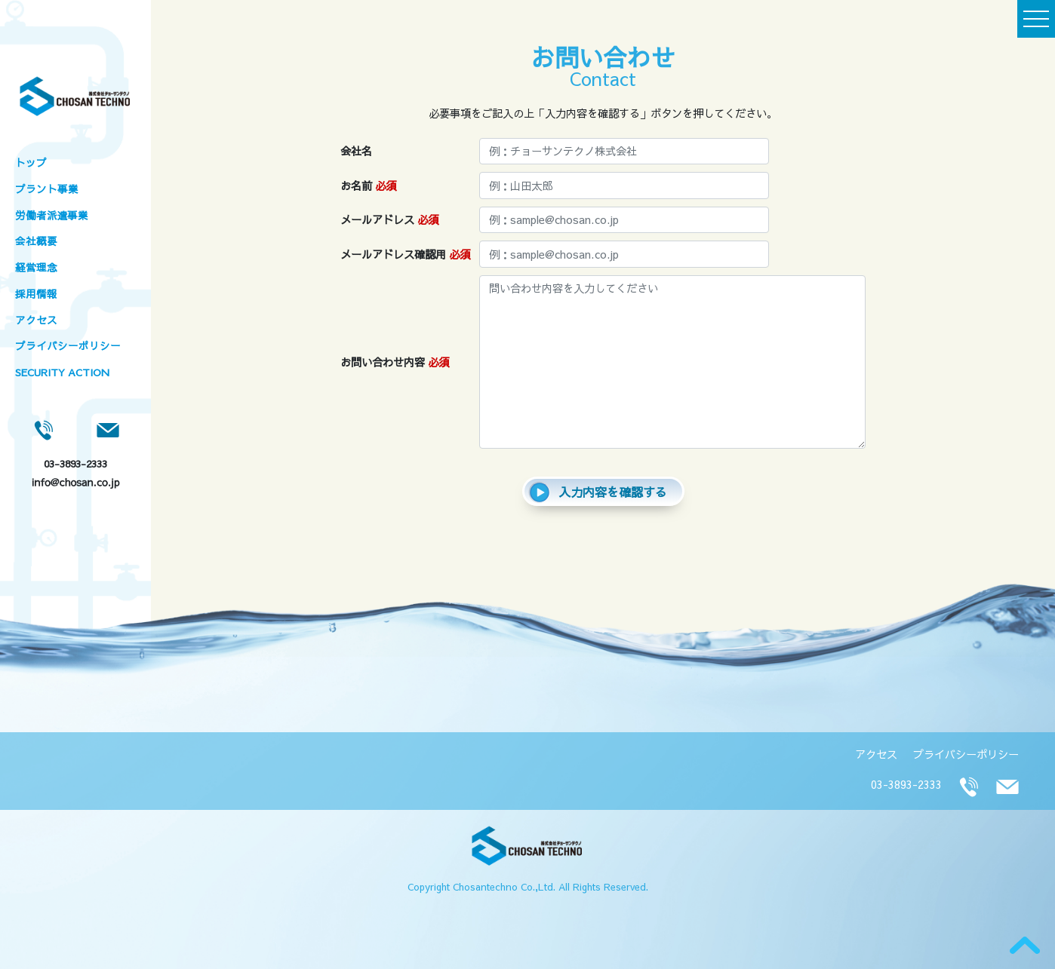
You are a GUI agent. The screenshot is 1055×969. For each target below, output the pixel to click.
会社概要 (36, 241)
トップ (31, 162)
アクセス (36, 320)
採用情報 (36, 294)
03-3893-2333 (75, 463)
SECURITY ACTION (62, 372)
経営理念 (36, 267)
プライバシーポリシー (68, 346)
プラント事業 (46, 189)
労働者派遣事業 (51, 215)
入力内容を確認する (597, 492)
